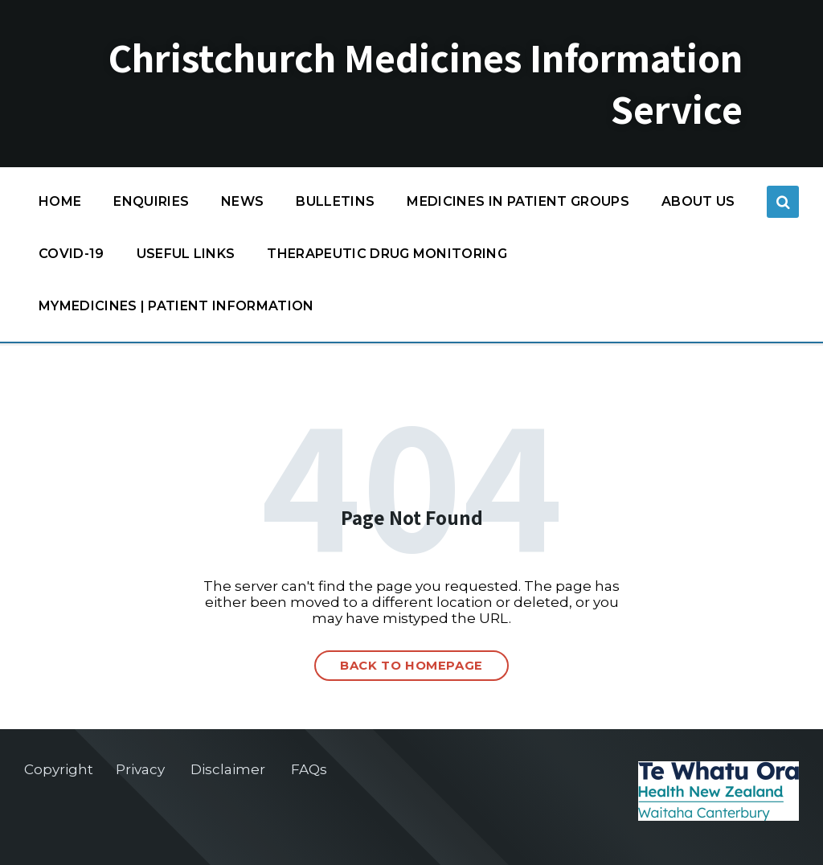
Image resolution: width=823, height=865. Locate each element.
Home (60, 201)
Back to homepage (411, 665)
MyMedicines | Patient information (176, 306)
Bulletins (335, 201)
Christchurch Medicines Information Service (426, 83)
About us (698, 201)
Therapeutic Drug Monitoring (387, 253)
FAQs (309, 769)
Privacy (140, 769)
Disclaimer (227, 769)
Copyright (58, 769)
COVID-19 (71, 257)
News (242, 201)
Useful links (186, 253)
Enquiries (151, 201)
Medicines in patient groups (518, 205)
